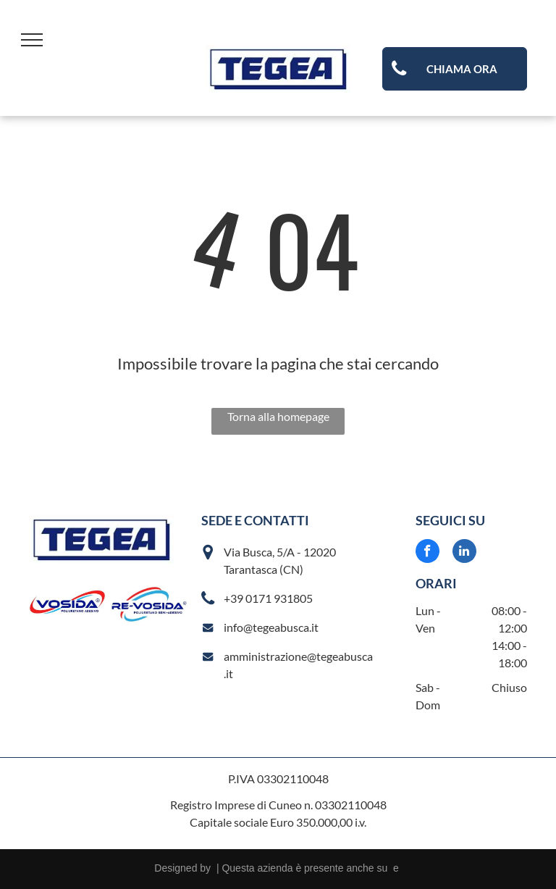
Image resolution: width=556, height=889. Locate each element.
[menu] (32, 40)
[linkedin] (464, 553)
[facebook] (427, 553)
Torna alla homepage (278, 416)
